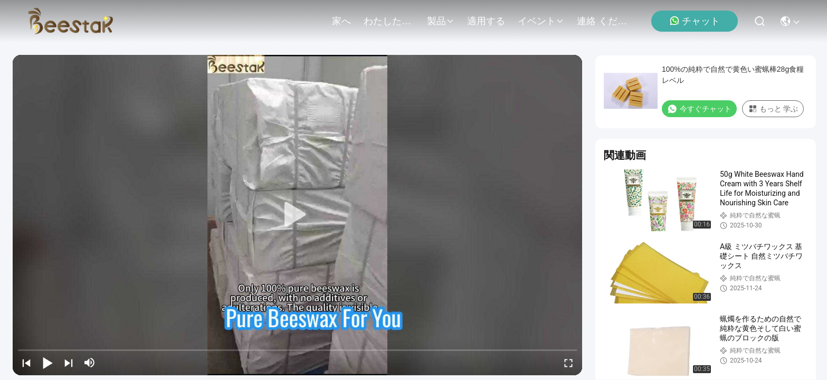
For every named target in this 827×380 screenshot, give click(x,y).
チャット (694, 20)
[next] (68, 362)
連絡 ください (602, 21)
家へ (341, 21)
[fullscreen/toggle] (568, 362)
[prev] (26, 362)
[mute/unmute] (89, 362)
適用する (486, 21)
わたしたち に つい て (389, 21)
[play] (297, 215)
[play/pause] (47, 362)
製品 (440, 21)
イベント (541, 21)
